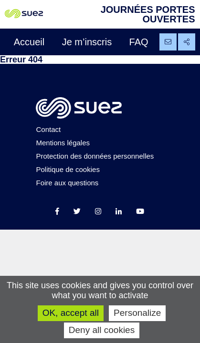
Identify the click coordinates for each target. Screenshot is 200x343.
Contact (48, 129)
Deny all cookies (102, 330)
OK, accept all (70, 313)
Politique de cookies (67, 169)
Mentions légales (63, 143)
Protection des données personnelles (95, 156)
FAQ (138, 42)
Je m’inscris (87, 42)
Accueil (29, 42)
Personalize (137, 313)
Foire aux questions (67, 183)
